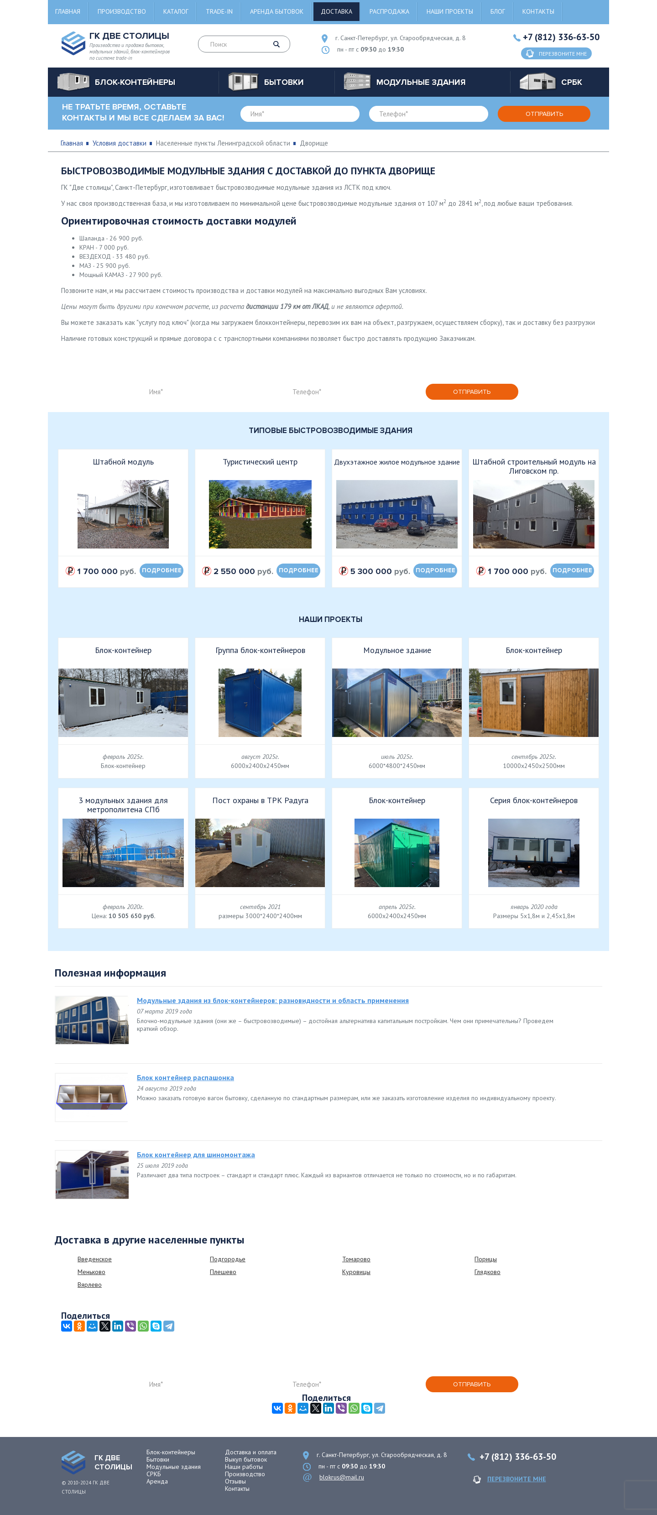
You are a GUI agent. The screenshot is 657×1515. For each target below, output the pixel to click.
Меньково (91, 1272)
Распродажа (389, 11)
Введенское (95, 1259)
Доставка (336, 11)
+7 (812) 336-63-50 (561, 37)
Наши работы (244, 1466)
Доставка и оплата (250, 1452)
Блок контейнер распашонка (185, 1077)
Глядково (487, 1272)
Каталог (175, 11)
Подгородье (227, 1259)
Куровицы (356, 1272)
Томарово (356, 1259)
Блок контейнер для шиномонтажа (196, 1154)
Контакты (538, 11)
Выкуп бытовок (246, 1459)
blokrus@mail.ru (341, 1477)
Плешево (223, 1272)
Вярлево (90, 1284)
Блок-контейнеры (170, 1452)
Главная (67, 11)
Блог (497, 11)
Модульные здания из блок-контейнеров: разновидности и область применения (273, 1000)
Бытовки (157, 1459)
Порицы (485, 1259)
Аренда (157, 1481)
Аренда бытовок (276, 11)
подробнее (162, 570)
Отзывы (235, 1481)
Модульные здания (173, 1466)
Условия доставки (119, 143)
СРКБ (153, 1474)
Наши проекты (450, 11)
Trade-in (219, 11)
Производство (122, 11)
